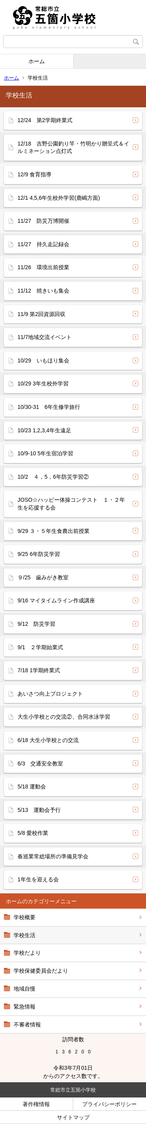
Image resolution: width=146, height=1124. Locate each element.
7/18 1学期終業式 (39, 670)
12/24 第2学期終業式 (45, 120)
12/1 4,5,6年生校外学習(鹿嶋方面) (59, 198)
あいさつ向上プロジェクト (50, 694)
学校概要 (24, 917)
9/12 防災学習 (36, 624)
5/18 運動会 (32, 786)
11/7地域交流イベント (45, 337)
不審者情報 (27, 1024)
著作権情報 (36, 1104)
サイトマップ (73, 1117)
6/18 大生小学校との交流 (48, 740)
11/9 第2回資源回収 (41, 314)
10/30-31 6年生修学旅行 (49, 407)
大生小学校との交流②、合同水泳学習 (64, 717)
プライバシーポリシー (109, 1104)
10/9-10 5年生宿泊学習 (45, 453)
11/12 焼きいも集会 (43, 291)
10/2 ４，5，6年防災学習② (53, 477)
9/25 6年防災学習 (39, 554)
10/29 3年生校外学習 (43, 383)
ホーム (36, 61)
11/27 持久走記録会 (43, 244)
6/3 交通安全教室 (40, 763)
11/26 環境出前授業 (43, 267)
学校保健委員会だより (41, 971)
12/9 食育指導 (34, 174)
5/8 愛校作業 (33, 833)
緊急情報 (24, 1006)
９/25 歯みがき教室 (43, 577)
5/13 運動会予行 (39, 810)
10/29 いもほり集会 (43, 360)
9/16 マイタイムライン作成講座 (56, 600)
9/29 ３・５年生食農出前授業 (54, 531)
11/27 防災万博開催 (43, 221)
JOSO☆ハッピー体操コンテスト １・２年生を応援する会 (71, 504)
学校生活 (24, 935)
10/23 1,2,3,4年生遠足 (44, 430)
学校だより (27, 953)
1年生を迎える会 (38, 879)
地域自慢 (24, 988)
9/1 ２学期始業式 (40, 647)
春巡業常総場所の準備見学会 (53, 856)
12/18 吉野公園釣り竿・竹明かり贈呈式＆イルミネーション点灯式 (73, 147)
